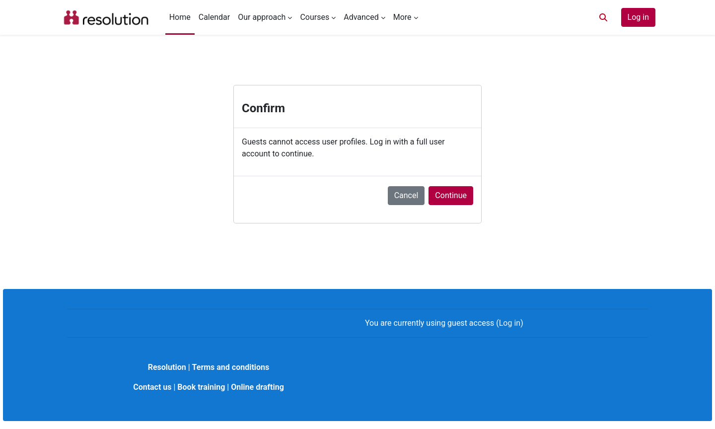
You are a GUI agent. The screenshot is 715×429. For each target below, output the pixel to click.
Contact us (152, 387)
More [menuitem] (402, 17)
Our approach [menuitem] (262, 17)
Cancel (406, 195)
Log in (638, 17)
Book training (201, 387)
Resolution (167, 367)
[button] (603, 17)
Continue (451, 195)
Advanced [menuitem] (361, 17)
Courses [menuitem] (314, 17)
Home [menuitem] (180, 17)
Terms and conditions (231, 367)
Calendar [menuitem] (214, 17)
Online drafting (257, 387)
